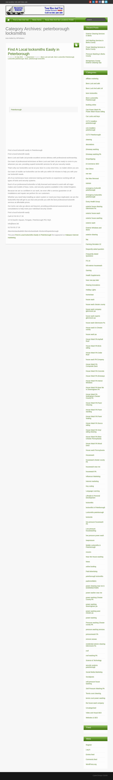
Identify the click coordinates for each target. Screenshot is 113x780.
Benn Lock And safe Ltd (94, 88)
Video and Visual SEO (94, 713)
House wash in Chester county (94, 328)
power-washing (91, 618)
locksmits (89, 517)
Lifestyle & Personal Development (93, 497)
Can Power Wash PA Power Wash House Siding (95, 110)
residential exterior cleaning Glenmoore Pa (95, 645)
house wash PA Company (95, 359)
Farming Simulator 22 (93, 244)
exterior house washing (94, 218)
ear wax (88, 173)
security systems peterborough (92, 666)
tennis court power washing (95, 698)
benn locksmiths (91, 93)
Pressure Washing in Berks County (95, 55)
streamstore (30, 57)
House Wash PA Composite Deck (92, 365)
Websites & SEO (92, 718)
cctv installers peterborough (90, 129)
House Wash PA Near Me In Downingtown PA (95, 388)
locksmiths (89, 502)
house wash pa (91, 334)
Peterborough (16, 110)
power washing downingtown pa (91, 605)
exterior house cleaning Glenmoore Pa (94, 207)
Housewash (90, 455)
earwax (88, 183)
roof (87, 651)
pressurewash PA (92, 634)
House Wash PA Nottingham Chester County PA (93, 396)
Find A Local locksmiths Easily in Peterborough (33, 235)
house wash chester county (95, 304)
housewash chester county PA (95, 461)
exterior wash (90, 223)
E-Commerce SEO (92, 164)
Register (89, 745)
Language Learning (93, 491)
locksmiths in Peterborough (95, 507)
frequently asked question (95, 249)
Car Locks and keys (93, 116)
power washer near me (94, 593)
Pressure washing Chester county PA (95, 623)
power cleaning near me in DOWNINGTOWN (95, 587)
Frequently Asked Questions (92, 255)
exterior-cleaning (92, 234)
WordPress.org (91, 764)
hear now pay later (92, 280)
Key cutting (90, 486)
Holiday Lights (91, 290)
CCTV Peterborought (93, 135)
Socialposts (90, 677)
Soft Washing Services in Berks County (94, 41)
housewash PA (91, 471)
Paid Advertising (91, 571)
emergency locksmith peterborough (93, 189)
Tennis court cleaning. (93, 693)
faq (87, 239)
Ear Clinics (90, 169)
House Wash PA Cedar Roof (94, 354)
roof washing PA (91, 655)
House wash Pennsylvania (95, 450)
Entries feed (90, 754)
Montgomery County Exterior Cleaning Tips (93, 62)
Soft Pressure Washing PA (95, 688)
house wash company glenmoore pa (93, 310)
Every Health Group (93, 201)
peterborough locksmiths (37, 59)
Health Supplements (93, 275)
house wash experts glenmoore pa (93, 317)
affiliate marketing (92, 78)
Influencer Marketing (93, 476)
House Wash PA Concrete (95, 371)
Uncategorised (91, 708)
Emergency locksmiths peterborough (94, 196)
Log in (88, 750)
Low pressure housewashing (91, 530)
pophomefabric (91, 581)
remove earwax (91, 639)
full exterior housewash (94, 265)
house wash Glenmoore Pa (95, 323)
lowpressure (90, 540)
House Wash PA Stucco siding (94, 424)
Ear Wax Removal (92, 178)
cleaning (89, 139)
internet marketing (92, 481)
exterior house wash (93, 213)
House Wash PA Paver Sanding (94, 411)
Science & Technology (94, 660)
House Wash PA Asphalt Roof (94, 340)
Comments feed (91, 759)
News (26, 59)
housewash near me (93, 467)
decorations (90, 144)
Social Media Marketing (94, 672)
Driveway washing (92, 149)
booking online (91, 105)
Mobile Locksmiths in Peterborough (93, 546)
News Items (36, 20)
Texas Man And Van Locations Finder (59, 20)
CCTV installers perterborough (91, 122)
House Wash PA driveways (95, 376)
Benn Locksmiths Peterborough (64, 57)
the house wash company (95, 703)
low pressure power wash (95, 535)
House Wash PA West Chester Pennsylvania (93, 438)
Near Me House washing (94, 557)
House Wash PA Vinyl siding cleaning (93, 431)
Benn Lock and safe (47, 57)
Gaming (88, 270)
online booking (91, 566)
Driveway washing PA (93, 154)
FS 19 (88, 261)
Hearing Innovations (93, 285)
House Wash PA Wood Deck (94, 444)
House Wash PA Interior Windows (94, 382)
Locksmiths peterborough (16, 59)
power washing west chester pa (93, 612)
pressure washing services (95, 629)
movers (88, 552)
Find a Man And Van (21, 20)
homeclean (90, 295)
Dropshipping (90, 159)
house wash (90, 299)
